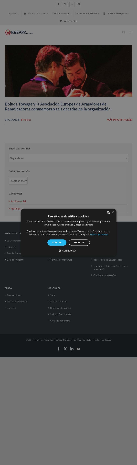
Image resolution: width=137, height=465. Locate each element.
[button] (68, 250)
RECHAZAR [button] (79, 242)
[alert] (68, 232)
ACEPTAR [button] (56, 242)
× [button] (113, 212)
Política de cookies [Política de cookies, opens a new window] (99, 234)
